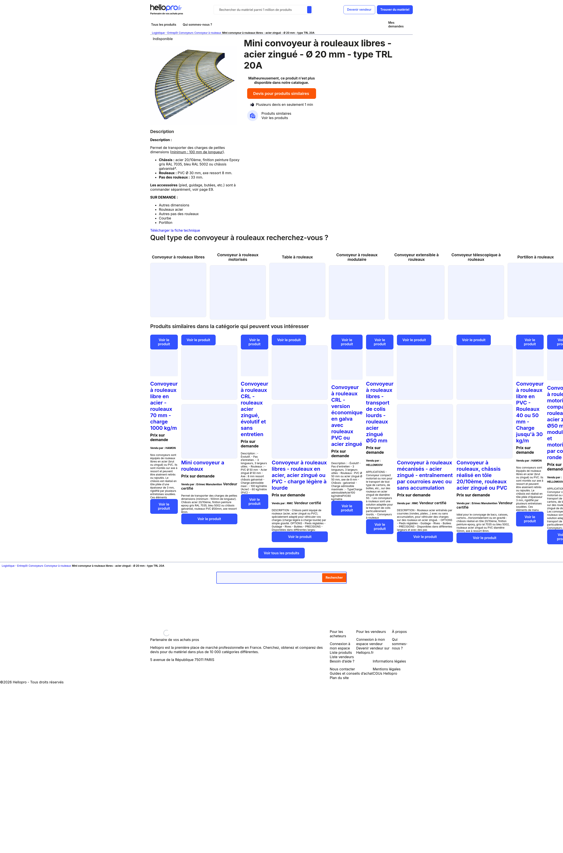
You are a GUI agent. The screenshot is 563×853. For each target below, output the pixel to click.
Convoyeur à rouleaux (207, 32)
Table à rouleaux (297, 257)
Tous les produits (163, 24)
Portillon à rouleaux (535, 257)
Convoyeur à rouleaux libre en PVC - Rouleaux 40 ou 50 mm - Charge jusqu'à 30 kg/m (530, 412)
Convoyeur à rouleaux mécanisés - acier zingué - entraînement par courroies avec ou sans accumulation (425, 475)
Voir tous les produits (281, 553)
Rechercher (334, 577)
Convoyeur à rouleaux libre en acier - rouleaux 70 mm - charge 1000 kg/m (164, 406)
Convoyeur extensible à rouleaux (416, 257)
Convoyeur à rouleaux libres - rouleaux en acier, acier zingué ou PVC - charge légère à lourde (299, 475)
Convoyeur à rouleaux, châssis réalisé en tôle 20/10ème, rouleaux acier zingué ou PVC (481, 475)
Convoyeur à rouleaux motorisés (237, 257)
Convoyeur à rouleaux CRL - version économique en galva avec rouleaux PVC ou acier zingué (347, 415)
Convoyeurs (186, 32)
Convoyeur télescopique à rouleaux (476, 257)
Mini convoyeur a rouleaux (202, 465)
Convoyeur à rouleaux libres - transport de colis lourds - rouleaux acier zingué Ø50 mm (380, 412)
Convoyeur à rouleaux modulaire (357, 257)
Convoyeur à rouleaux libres (178, 257)
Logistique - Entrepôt (165, 32)
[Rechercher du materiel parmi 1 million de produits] (309, 9)
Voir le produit (164, 342)
